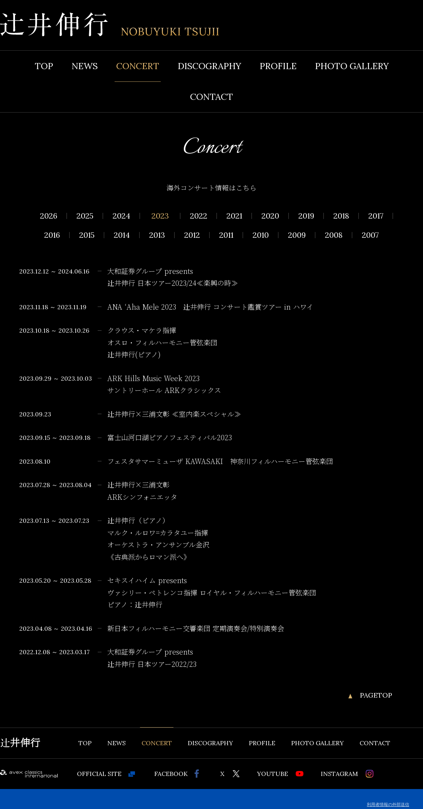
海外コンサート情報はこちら (211, 188)
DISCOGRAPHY (209, 65)
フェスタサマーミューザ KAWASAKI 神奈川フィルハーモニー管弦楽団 (220, 461)
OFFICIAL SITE (99, 774)
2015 (87, 235)
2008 (334, 235)
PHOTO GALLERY (352, 65)
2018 (341, 216)
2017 (375, 216)
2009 (297, 235)
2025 (85, 216)
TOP (44, 65)
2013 (157, 235)
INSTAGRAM (339, 774)
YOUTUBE (272, 774)
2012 (192, 235)
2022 (198, 216)
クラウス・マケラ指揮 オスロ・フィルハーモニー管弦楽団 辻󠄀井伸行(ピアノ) (162, 342)
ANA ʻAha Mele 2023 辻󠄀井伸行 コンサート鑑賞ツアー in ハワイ (213, 307)
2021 (234, 216)
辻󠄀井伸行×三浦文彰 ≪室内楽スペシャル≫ (174, 414)
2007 (370, 235)
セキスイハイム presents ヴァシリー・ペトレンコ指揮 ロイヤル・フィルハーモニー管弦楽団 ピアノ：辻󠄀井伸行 (211, 592)
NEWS (85, 65)
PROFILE (278, 65)
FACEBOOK (171, 774)
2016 (52, 235)
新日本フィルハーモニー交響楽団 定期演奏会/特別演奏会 (195, 628)
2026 (48, 216)
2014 (122, 235)
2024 (121, 216)
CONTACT (211, 96)
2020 (270, 216)
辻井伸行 (20, 743)
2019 (306, 216)
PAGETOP (376, 695)
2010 (261, 235)
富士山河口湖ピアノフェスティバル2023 (169, 437)
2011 (226, 235)
